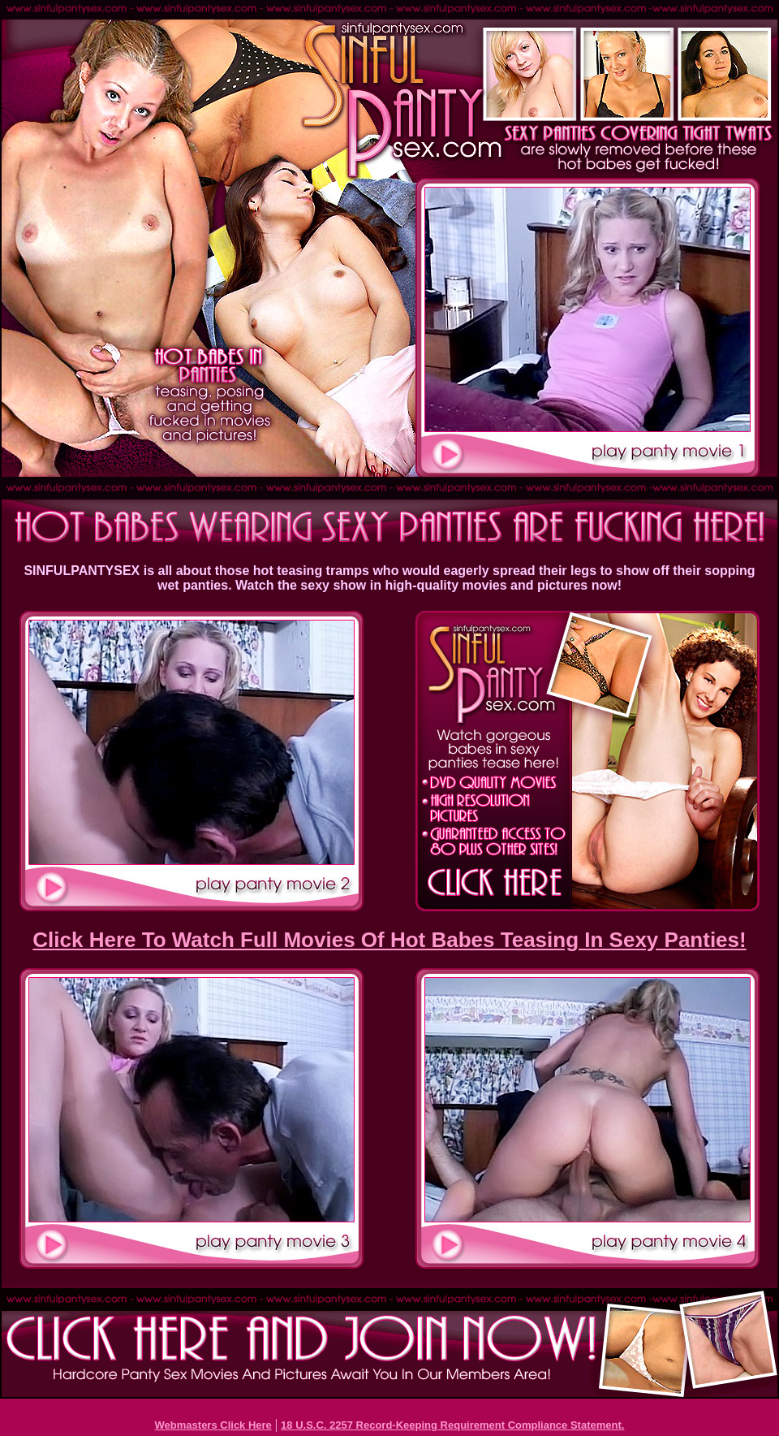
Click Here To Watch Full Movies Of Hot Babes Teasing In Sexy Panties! (389, 940)
